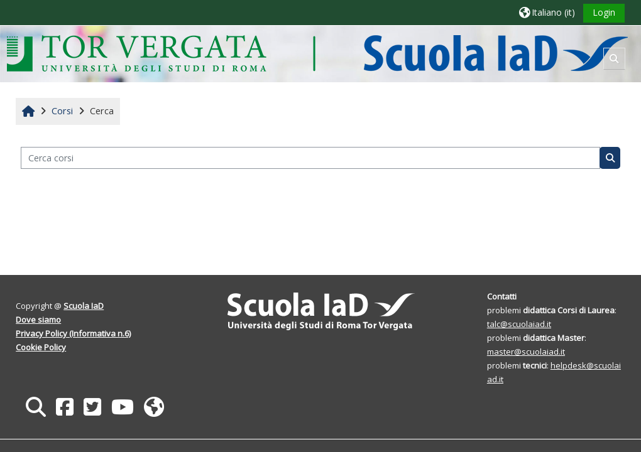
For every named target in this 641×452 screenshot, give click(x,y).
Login (603, 12)
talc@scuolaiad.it (518, 324)
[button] (546, 12)
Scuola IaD (84, 305)
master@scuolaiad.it (525, 351)
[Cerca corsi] (310, 158)
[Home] (317, 53)
